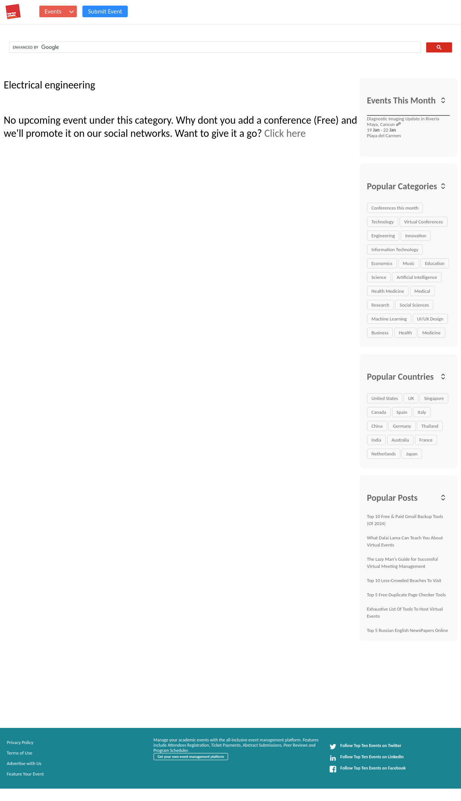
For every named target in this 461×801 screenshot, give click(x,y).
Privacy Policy (20, 742)
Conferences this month (395, 208)
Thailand (429, 426)
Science (378, 277)
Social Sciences (414, 305)
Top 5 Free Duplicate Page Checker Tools (406, 594)
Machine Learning (389, 319)
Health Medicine (387, 291)
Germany (402, 426)
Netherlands (383, 454)
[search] (214, 47)
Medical (422, 291)
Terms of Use (19, 753)
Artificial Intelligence (417, 277)
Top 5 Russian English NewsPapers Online (407, 630)
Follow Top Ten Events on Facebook (367, 769)
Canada (378, 412)
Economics (381, 263)
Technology (382, 222)
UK (411, 398)
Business (379, 332)
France (426, 440)
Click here (285, 133)
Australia (400, 440)
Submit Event (105, 11)
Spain (402, 412)
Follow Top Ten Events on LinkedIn (366, 758)
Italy (422, 412)
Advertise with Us (24, 763)
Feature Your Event (25, 774)
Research (380, 305)
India (376, 440)
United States (384, 398)
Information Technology (394, 249)
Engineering (383, 235)
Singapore (434, 398)
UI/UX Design (430, 319)
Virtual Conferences (423, 222)
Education (435, 263)
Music (409, 263)
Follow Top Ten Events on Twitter (365, 746)
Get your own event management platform (191, 756)
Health (405, 332)
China (377, 426)
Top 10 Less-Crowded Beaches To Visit (404, 580)
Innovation (415, 235)
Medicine (431, 332)
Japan (411, 454)
